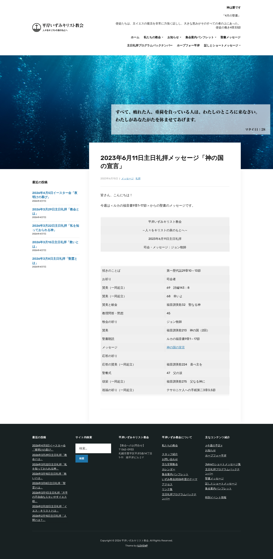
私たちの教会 (152, 37)
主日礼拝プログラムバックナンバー (150, 45)
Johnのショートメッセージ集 (223, 464)
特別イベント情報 (215, 497)
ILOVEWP (142, 545)
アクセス (167, 484)
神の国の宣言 (176, 347)
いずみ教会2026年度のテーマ (179, 479)
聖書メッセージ (230, 37)
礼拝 (138, 178)
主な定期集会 (170, 464)
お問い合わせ (170, 459)
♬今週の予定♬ (213, 445)
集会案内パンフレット (199, 37)
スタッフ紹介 (170, 454)
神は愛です (234, 7)
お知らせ (173, 37)
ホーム (135, 37)
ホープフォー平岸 (188, 45)
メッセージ (127, 178)
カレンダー (168, 469)
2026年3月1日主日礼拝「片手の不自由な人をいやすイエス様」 (50, 497)
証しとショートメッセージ (221, 45)
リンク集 (167, 489)
